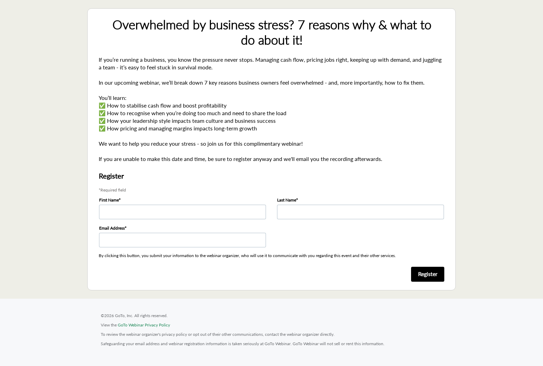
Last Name (286, 200)
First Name (109, 200)
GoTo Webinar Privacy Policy (144, 324)
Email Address (112, 228)
